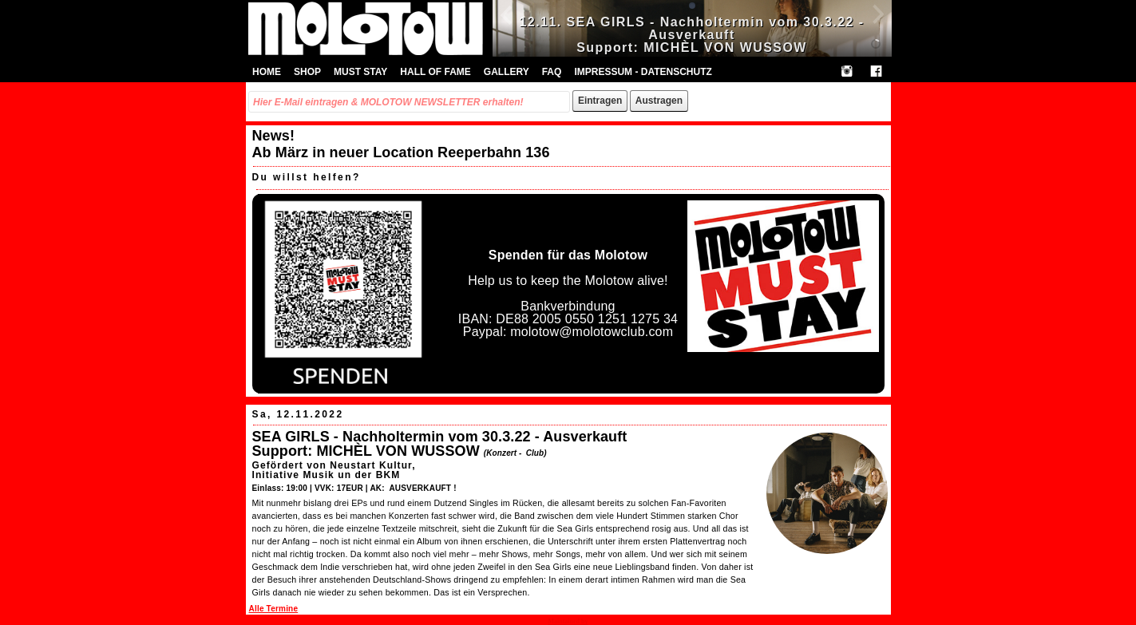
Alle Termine (274, 608)
